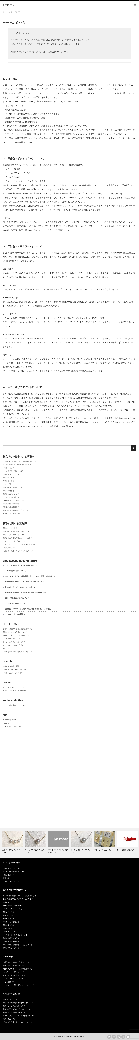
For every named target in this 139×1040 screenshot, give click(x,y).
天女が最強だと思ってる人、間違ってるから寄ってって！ (26, 582)
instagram (6, 723)
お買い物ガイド (8, 875)
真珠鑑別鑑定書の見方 (11, 504)
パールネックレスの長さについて (15, 500)
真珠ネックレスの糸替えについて (15, 632)
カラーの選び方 (8, 484)
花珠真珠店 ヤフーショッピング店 (15, 670)
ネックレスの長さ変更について (14, 642)
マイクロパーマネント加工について (16, 645)
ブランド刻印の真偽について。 (16, 571)
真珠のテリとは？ (9, 478)
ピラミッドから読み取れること (14, 541)
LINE (123, 1037)
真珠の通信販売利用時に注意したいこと (17, 510)
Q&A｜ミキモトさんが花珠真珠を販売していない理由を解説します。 (30, 576)
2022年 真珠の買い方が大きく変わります (18, 465)
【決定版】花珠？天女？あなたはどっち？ (18, 551)
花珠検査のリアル (9, 548)
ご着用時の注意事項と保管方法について (17, 629)
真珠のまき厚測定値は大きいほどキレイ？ (18, 531)
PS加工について (9, 648)
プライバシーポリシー (11, 881)
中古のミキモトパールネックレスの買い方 (20, 587)
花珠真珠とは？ (8, 468)
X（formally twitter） (10, 720)
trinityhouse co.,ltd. (67, 1036)
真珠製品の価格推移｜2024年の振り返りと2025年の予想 (25, 592)
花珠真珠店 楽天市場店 (11, 666)
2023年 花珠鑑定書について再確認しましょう (19, 461)
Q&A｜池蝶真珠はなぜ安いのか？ (17, 598)
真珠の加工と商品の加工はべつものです (17, 538)
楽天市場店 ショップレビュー (13, 687)
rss (128, 1037)
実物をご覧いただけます (12, 514)
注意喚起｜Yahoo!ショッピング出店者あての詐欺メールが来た (28, 609)
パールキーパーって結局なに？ (16, 614)
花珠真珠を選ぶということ (12, 474)
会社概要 (6, 878)
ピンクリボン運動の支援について (15, 705)
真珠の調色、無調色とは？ (12, 487)
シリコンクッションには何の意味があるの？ (19, 544)
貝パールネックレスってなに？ (16, 603)
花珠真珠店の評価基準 (11, 507)
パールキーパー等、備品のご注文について (18, 652)
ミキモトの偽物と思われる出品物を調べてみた (22, 565)
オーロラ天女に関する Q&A (13, 471)
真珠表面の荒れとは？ (11, 494)
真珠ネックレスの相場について (14, 535)
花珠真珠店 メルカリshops (12, 673)
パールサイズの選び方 (11, 497)
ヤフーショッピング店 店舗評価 (14, 691)
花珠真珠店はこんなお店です (13, 868)
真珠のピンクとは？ (10, 528)
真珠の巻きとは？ (9, 481)
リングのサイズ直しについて (13, 639)
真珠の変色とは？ (9, 491)
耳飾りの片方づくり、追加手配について (17, 635)
